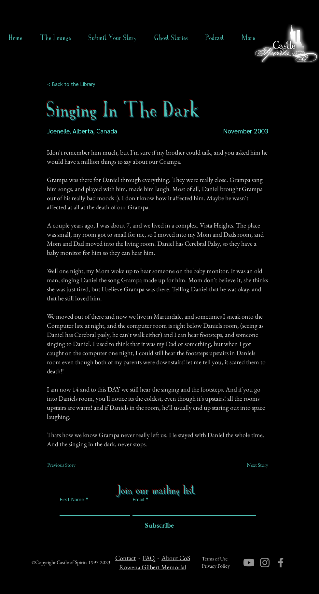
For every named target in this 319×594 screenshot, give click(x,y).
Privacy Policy (216, 565)
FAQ (149, 558)
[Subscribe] (157, 525)
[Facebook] (280, 562)
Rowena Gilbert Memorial (152, 567)
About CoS (175, 558)
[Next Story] (252, 465)
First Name (72, 499)
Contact (125, 558)
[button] (171, 38)
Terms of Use (215, 558)
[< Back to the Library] (73, 83)
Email (138, 499)
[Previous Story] (68, 465)
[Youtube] (249, 562)
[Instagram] (264, 562)
